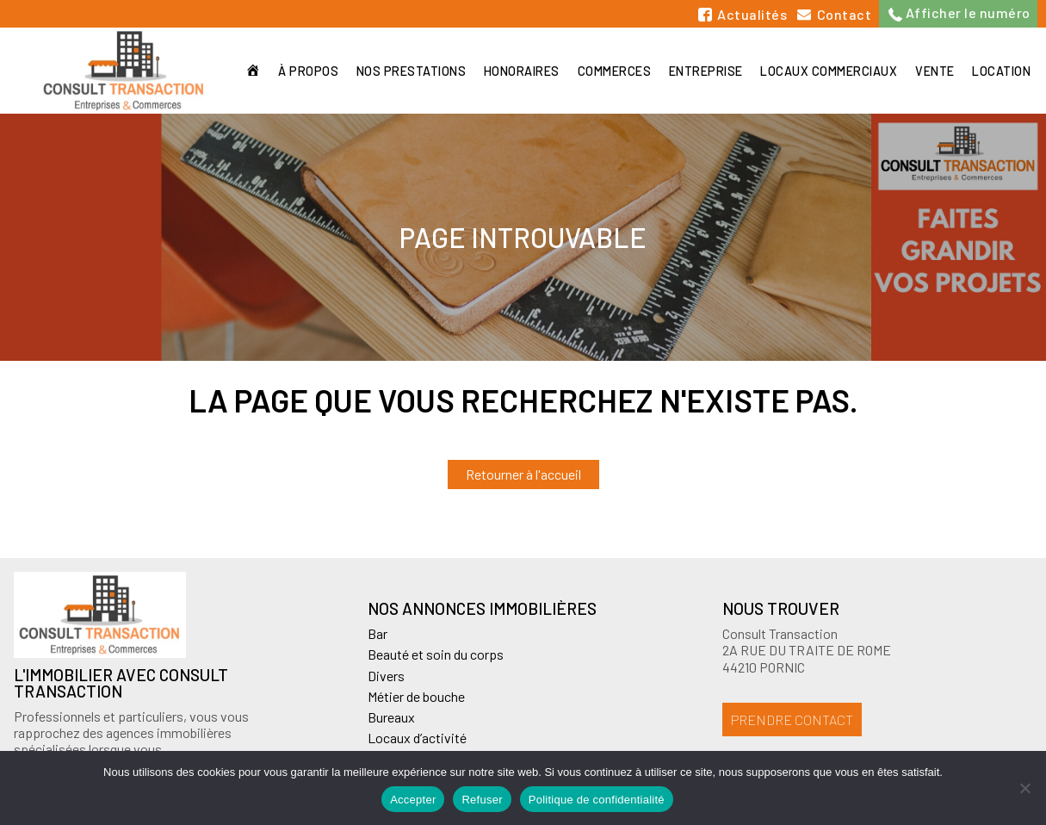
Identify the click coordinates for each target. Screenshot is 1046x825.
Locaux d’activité (417, 737)
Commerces (610, 71)
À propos (299, 71)
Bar (377, 633)
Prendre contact (792, 719)
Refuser (481, 799)
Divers (386, 675)
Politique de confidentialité (597, 799)
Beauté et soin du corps (436, 654)
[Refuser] (1024, 788)
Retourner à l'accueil (523, 474)
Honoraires (516, 71)
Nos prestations (404, 71)
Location (1001, 71)
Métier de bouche (416, 696)
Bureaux (391, 717)
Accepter (413, 799)
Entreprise (702, 71)
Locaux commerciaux (826, 71)
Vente (933, 71)
